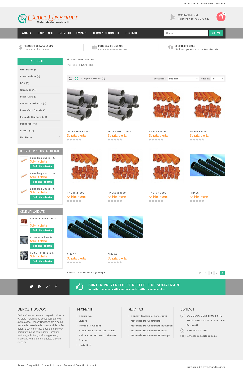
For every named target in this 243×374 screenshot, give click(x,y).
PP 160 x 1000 (198, 131)
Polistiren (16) (28, 124)
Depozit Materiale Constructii (149, 316)
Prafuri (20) (27, 130)
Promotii (64, 33)
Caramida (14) (28, 90)
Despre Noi (45, 33)
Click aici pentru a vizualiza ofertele (197, 49)
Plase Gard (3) (28, 97)
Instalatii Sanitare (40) (33, 117)
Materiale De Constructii (145, 321)
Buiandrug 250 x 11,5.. (43, 158)
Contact (131, 33)
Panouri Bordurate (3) (33, 103)
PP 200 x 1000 (75, 193)
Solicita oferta (42, 166)
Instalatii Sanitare (83, 59)
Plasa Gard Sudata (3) (33, 110)
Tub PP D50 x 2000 (78, 131)
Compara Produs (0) (93, 78)
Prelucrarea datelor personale (97, 330)
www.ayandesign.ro (214, 367)
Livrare (81, 33)
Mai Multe (26, 137)
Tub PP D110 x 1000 (119, 131)
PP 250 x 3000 (117, 193)
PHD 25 (194, 193)
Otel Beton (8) (28, 69)
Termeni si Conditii (106, 33)
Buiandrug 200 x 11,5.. (43, 189)
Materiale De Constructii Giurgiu (150, 335)
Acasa (26, 33)
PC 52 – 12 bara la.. (42, 237)
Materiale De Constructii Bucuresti (152, 326)
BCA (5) (24, 83)
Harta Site (85, 345)
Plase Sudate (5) (30, 76)
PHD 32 (71, 254)
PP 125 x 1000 (157, 131)
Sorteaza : (160, 78)
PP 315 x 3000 (157, 193)
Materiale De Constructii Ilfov (149, 330)
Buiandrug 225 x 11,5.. (43, 173)
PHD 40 (112, 254)
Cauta (216, 33)
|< (200, 273)
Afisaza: (205, 78)
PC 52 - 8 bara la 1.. (42, 253)
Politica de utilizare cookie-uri (97, 335)
